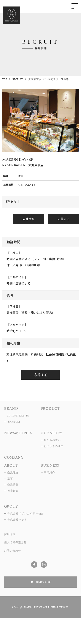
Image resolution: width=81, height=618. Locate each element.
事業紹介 (49, 472)
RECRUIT (18, 79)
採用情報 (9, 534)
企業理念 (13, 472)
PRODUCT (50, 408)
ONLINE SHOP (43, 582)
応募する (63, 219)
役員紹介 (13, 490)
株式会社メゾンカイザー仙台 (25, 513)
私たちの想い (52, 440)
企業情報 (13, 484)
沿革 (10, 478)
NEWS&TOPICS (18, 433)
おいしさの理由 (54, 446)
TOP (4, 79)
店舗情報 (28, 219)
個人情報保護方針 (15, 542)
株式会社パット (17, 519)
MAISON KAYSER (18, 415)
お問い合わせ (12, 550)
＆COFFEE (13, 421)
